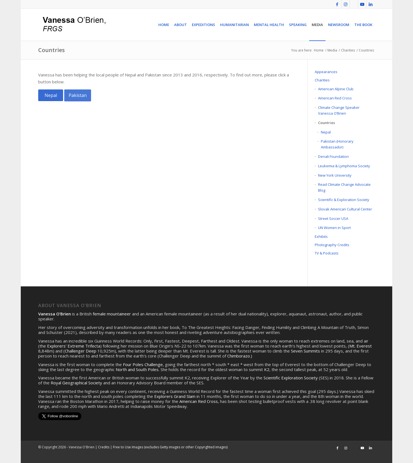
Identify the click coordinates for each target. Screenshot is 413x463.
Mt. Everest (360, 346)
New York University (335, 175)
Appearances (326, 71)
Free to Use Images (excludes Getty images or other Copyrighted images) (170, 447)
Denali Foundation (333, 156)
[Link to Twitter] (354, 4)
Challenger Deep (80, 351)
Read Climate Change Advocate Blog (344, 187)
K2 (266, 369)
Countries (51, 50)
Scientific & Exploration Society (343, 199)
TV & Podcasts (327, 253)
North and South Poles (137, 369)
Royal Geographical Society (76, 382)
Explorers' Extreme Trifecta (73, 346)
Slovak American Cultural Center (345, 209)
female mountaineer (112, 314)
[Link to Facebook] (337, 4)
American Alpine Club (335, 88)
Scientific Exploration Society (291, 377)
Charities (322, 80)
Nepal (326, 132)
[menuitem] (164, 25)
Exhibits (321, 236)
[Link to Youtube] (362, 4)
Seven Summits (305, 351)
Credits (103, 447)
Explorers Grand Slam (174, 396)
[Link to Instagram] (346, 4)
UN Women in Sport (334, 227)
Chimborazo (238, 356)
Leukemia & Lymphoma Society (344, 165)
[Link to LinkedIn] (370, 4)
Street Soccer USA (333, 218)
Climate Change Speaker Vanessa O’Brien (339, 110)
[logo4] (73, 25)
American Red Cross (335, 98)
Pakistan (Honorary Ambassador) (337, 144)
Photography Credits (332, 244)
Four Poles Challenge (143, 364)
